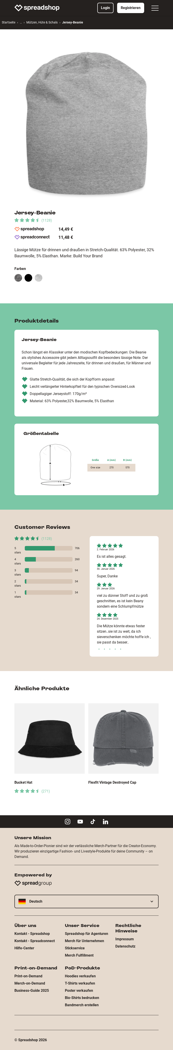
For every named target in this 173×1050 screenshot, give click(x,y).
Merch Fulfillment (79, 955)
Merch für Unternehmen (84, 941)
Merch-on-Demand (29, 983)
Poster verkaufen (79, 990)
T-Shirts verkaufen (80, 983)
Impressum (124, 939)
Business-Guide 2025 (31, 990)
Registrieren (131, 8)
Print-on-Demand (28, 976)
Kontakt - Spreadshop (32, 934)
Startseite (8, 22)
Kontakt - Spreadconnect (34, 941)
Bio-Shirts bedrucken (82, 998)
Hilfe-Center (24, 948)
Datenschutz (125, 946)
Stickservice (75, 948)
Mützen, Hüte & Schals (42, 22)
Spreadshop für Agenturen (86, 934)
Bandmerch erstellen (82, 1005)
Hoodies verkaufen (80, 976)
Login (105, 8)
